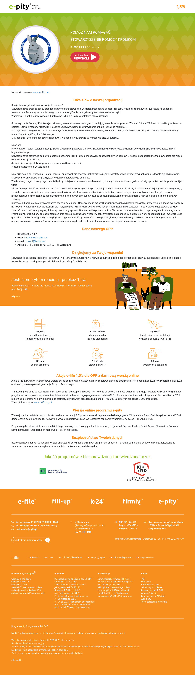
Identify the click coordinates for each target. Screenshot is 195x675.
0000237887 (85, 47)
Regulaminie (60, 646)
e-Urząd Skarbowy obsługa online (114, 587)
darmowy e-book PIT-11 (152, 590)
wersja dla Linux (19, 584)
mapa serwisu (147, 557)
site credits (16, 660)
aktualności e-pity (149, 593)
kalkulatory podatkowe (151, 587)
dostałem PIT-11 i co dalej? (67, 590)
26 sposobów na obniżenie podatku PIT (73, 579)
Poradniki (59, 573)
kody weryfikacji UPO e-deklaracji (113, 590)
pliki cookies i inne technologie (124, 646)
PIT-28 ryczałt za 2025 (65, 599)
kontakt (35, 557)
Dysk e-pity (146, 599)
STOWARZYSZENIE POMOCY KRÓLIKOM (103, 39)
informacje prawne (122, 557)
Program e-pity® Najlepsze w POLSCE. (30, 626)
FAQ (143, 579)
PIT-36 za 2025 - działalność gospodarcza (75, 602)
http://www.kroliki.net (35, 237)
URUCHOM (81, 57)
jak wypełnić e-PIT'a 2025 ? (67, 587)
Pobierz (23, 573)
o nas (50, 557)
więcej (14, 296)
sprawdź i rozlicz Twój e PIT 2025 (114, 579)
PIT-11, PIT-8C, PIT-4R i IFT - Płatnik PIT (73, 604)
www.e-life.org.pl (43, 402)
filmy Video (146, 581)
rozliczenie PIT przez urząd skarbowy (72, 607)
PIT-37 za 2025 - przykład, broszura (71, 596)
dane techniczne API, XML (153, 596)
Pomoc (144, 573)
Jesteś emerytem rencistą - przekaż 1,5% (48, 279)
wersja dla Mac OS (20, 581)
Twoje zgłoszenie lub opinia (154, 602)
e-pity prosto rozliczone (25, 6)
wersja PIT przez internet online (26, 587)
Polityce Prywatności (78, 646)
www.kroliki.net (41, 92)
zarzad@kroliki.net (35, 241)
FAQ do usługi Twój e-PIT (110, 584)
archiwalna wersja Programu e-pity (28, 593)
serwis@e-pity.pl (29, 529)
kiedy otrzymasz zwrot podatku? (70, 584)
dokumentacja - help (150, 584)
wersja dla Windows (21, 579)
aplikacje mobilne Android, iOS (26, 590)
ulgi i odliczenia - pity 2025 (67, 593)
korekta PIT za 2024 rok (66, 581)
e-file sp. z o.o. (67, 640)
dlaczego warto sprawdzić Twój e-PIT (115, 581)
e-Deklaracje (104, 573)
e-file (15, 558)
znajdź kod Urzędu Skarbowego (113, 593)
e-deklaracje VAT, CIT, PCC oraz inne (115, 596)
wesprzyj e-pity (97, 557)
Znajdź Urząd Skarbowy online (27, 540)
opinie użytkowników (72, 557)
